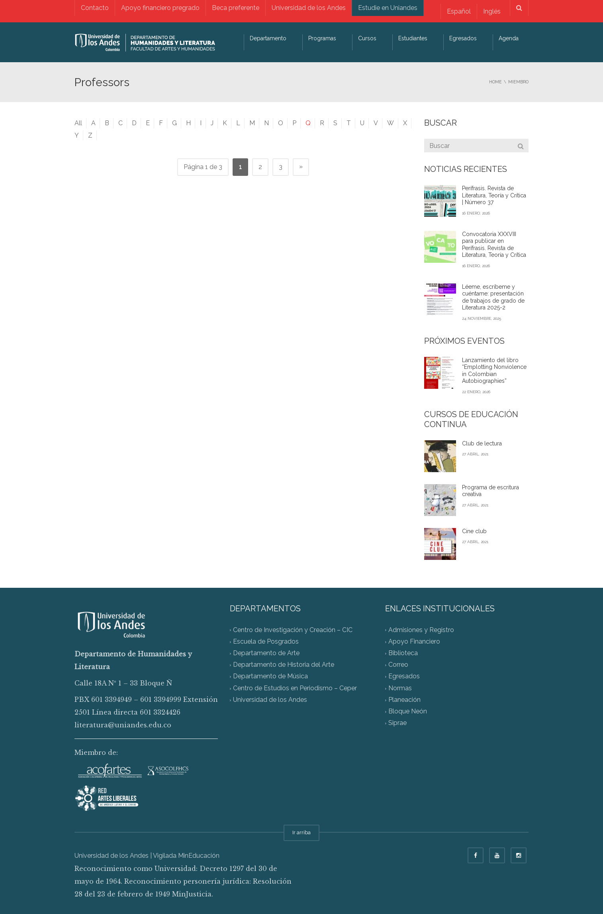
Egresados (463, 38)
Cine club (474, 531)
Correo (398, 665)
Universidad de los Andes (309, 8)
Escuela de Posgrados (266, 641)
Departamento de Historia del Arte (283, 665)
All (78, 123)
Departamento (268, 38)
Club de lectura (482, 443)
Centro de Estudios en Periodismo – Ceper (295, 688)
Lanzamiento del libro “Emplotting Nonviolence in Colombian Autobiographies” (494, 370)
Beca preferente (235, 8)
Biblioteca (403, 653)
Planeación (404, 699)
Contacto (95, 8)
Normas (400, 688)
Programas (322, 38)
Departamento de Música (270, 676)
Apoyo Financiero (414, 641)
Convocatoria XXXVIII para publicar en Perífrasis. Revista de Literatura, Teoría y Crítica (494, 244)
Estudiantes (412, 38)
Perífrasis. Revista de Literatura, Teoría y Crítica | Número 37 (494, 195)
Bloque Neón (407, 711)
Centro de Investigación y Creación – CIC (292, 630)
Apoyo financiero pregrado (160, 8)
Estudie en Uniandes (387, 8)
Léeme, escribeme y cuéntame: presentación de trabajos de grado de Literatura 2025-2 (493, 297)
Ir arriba (301, 832)
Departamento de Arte (266, 653)
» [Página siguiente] (301, 166)
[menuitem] (459, 11)
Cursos (367, 38)
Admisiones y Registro (421, 630)
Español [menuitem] (459, 11)
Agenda (509, 38)
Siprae (397, 723)
